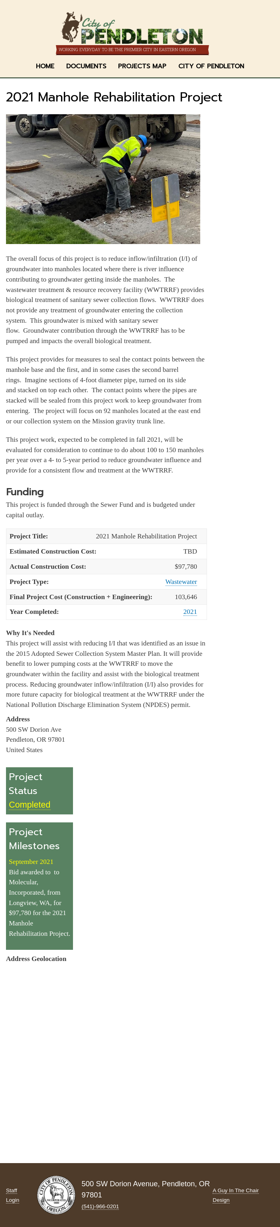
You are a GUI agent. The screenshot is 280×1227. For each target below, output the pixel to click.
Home (45, 66)
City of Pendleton (211, 66)
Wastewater (181, 582)
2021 (190, 611)
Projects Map (142, 66)
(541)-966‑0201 (100, 1206)
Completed (29, 805)
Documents (86, 66)
